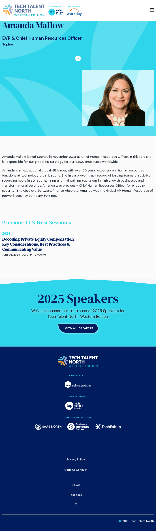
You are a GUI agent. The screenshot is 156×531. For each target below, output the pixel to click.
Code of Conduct (75, 470)
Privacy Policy (76, 459)
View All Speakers (79, 328)
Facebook (76, 495)
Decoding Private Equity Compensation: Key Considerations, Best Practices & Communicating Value (38, 244)
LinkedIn (75, 485)
